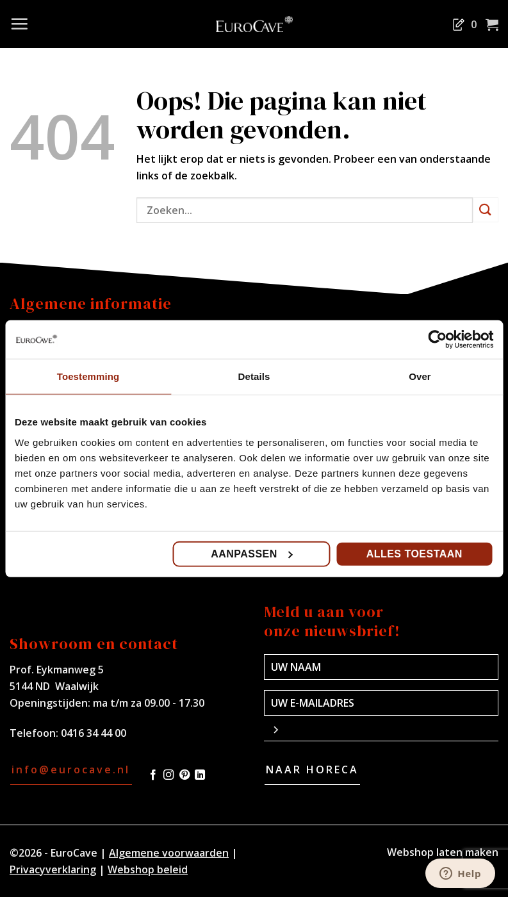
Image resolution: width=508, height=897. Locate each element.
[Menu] (19, 24)
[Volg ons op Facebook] (153, 775)
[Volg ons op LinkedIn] (200, 775)
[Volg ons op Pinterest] (184, 775)
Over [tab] (420, 376)
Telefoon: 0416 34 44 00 (68, 733)
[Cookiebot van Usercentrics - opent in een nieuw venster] (437, 339)
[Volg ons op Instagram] (168, 775)
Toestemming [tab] (88, 376)
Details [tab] (254, 376)
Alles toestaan (414, 553)
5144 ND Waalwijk (54, 686)
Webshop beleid (148, 869)
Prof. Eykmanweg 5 (57, 669)
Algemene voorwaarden (169, 853)
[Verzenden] (485, 209)
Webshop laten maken (442, 852)
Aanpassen (252, 553)
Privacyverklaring (53, 869)
